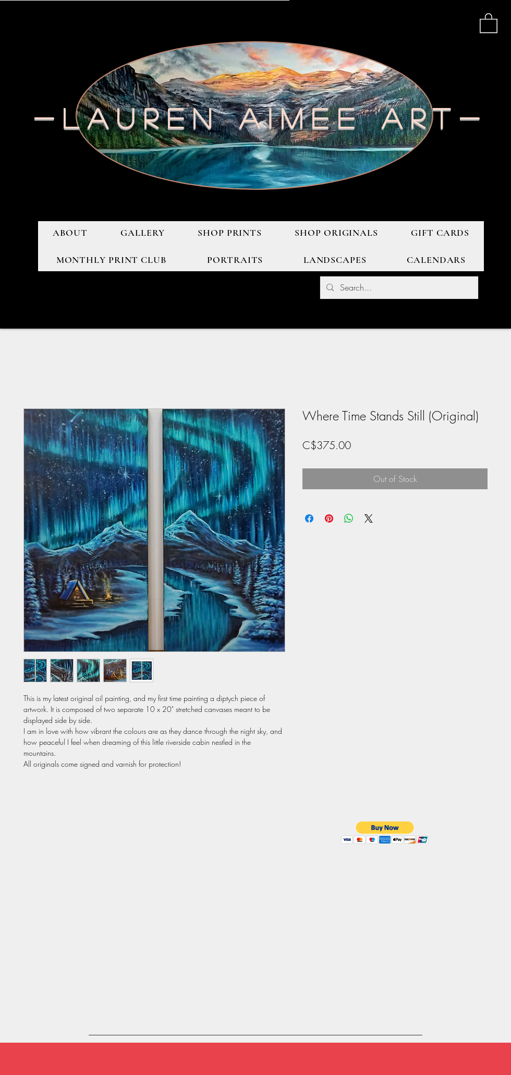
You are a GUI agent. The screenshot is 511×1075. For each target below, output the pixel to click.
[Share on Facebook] (309, 518)
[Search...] (398, 287)
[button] (488, 22)
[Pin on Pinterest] (329, 518)
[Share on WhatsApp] (349, 518)
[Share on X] (368, 518)
